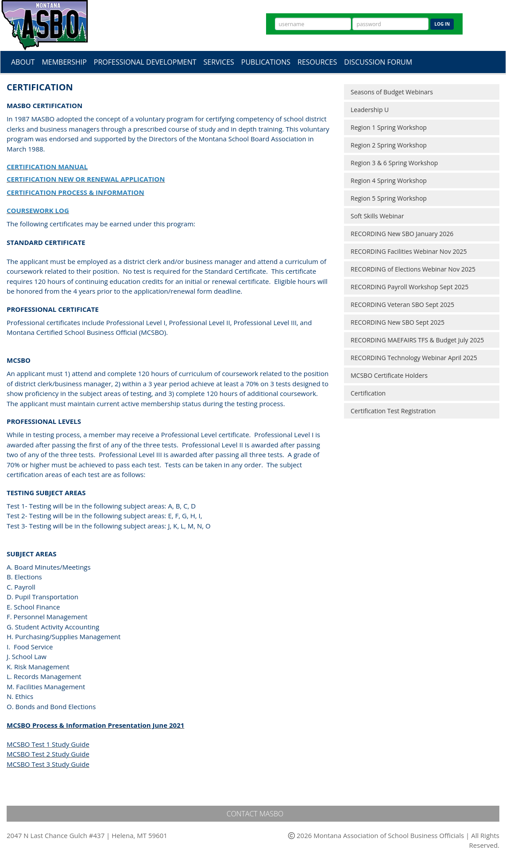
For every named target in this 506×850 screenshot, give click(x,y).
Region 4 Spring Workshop (389, 180)
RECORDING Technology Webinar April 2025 (414, 357)
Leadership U (370, 109)
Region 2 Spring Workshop (389, 145)
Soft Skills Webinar (377, 216)
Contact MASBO (255, 814)
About (23, 62)
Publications (265, 62)
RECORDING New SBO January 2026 (402, 233)
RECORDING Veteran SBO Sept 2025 (402, 304)
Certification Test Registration (393, 411)
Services (219, 62)
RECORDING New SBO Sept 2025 (397, 322)
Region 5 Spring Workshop (389, 198)
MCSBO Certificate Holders (389, 375)
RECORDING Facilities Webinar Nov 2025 (409, 251)
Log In (442, 24)
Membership (64, 62)
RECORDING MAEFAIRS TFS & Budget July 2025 (417, 340)
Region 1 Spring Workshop (389, 127)
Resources (317, 62)
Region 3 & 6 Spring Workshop (394, 163)
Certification (368, 393)
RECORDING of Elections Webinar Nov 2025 (413, 269)
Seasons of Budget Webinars (392, 92)
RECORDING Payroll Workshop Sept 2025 (409, 287)
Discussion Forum (378, 62)
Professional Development (145, 62)
